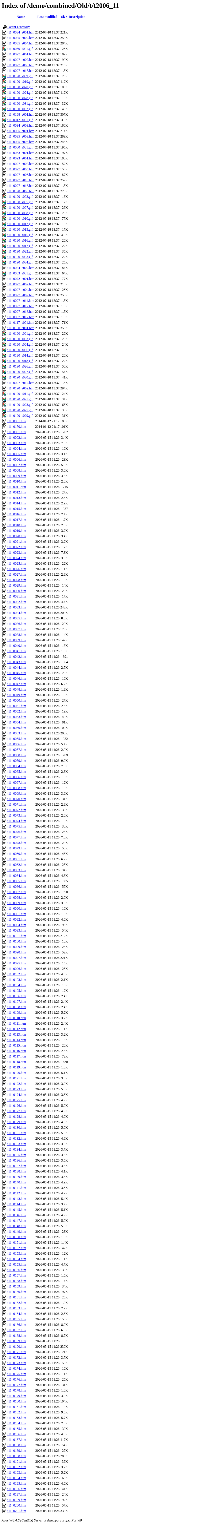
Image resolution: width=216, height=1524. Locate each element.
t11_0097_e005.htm (20, 169)
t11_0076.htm (16, 832)
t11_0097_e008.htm (20, 65)
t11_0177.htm (16, 1385)
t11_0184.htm (16, 1423)
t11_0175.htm (16, 1374)
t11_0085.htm (16, 881)
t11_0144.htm (16, 1204)
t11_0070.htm (16, 799)
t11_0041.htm (16, 651)
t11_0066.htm (16, 777)
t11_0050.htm (16, 700)
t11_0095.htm (16, 963)
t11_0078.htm (16, 843)
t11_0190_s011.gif (19, 394)
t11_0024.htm (16, 558)
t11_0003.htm (16, 443)
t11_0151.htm (16, 1242)
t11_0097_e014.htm (20, 383)
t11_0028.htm (16, 580)
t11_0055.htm (16, 739)
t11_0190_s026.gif (20, 366)
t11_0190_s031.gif (20, 103)
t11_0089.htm (16, 903)
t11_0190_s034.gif (20, 262)
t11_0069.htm (16, 793)
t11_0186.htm (16, 1434)
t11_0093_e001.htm (20, 158)
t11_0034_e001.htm (20, 32)
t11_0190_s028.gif (20, 98)
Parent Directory (18, 27)
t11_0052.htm (16, 711)
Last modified (47, 17)
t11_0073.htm (16, 815)
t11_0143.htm (16, 1198)
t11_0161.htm (16, 1297)
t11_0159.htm (16, 1286)
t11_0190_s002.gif (20, 196)
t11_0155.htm (16, 1264)
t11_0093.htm (16, 930)
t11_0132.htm (16, 1138)
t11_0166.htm (16, 1324)
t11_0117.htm (16, 1056)
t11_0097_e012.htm (20, 306)
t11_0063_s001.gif (20, 273)
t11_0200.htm (16, 1505)
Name (21, 17)
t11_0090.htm (16, 908)
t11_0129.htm (16, 1122)
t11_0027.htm (16, 574)
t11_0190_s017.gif (20, 246)
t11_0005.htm (16, 454)
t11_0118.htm (16, 1062)
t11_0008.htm (16, 470)
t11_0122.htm (16, 1084)
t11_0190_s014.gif (20, 355)
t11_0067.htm (16, 782)
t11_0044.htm (16, 667)
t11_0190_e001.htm (20, 328)
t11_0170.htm (16, 426)
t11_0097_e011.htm (20, 300)
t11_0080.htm (16, 854)
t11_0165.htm (16, 1319)
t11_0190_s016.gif (20, 240)
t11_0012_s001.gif (20, 120)
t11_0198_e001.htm (20, 114)
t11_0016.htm (16, 514)
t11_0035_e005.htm (20, 142)
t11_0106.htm (16, 996)
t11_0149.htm (16, 1231)
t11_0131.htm (16, 1133)
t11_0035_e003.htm (20, 136)
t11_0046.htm (16, 678)
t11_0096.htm (16, 969)
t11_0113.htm (16, 1034)
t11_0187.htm (16, 1439)
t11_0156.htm (16, 1270)
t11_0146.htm (16, 1215)
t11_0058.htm (16, 755)
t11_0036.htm (16, 624)
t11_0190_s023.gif (20, 404)
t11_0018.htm (16, 525)
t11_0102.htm (16, 974)
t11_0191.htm (16, 1461)
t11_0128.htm (16, 1116)
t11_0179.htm (16, 1396)
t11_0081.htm (16, 859)
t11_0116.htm (16, 1051)
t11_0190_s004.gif (20, 344)
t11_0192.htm (16, 1467)
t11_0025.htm (16, 563)
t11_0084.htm (16, 875)
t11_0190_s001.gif (20, 333)
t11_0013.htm (16, 498)
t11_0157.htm (16, 1275)
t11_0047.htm (16, 684)
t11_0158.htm (16, 1281)
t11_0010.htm (16, 481)
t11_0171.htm (16, 1352)
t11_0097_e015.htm (20, 70)
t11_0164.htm (16, 1313)
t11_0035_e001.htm (20, 131)
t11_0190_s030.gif (20, 377)
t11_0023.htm (16, 552)
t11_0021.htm (16, 541)
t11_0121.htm (16, 1078)
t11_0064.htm (16, 766)
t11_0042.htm (16, 656)
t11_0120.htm (16, 1073)
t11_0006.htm (16, 459)
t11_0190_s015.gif (20, 235)
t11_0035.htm (16, 618)
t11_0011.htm (16, 487)
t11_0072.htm (16, 810)
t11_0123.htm (16, 1089)
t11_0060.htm (16, 728)
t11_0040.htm (16, 645)
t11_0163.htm (16, 1308)
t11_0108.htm (16, 1007)
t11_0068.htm (16, 788)
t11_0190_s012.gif (20, 224)
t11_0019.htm (16, 530)
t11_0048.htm (16, 689)
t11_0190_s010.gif (20, 218)
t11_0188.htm (16, 1445)
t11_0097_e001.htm (20, 54)
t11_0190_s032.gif (20, 109)
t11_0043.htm (16, 662)
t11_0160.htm (16, 1292)
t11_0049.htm (16, 695)
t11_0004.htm (16, 448)
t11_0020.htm (16, 536)
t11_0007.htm (16, 465)
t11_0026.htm (16, 569)
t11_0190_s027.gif (20, 372)
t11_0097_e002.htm (20, 284)
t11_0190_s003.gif (20, 339)
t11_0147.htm (16, 1220)
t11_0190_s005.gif (20, 202)
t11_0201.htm (16, 1511)
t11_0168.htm (16, 1335)
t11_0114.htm (16, 1040)
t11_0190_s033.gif (20, 257)
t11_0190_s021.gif (20, 399)
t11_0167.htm (16, 1330)
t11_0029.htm (16, 585)
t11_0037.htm (16, 629)
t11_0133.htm (16, 1144)
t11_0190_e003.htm (20, 191)
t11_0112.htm (16, 1029)
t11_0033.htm (16, 607)
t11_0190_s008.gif (20, 213)
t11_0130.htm (16, 1127)
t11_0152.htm (16, 1248)
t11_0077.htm (16, 837)
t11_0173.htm (16, 1363)
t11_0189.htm (16, 1450)
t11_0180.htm (16, 1401)
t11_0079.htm (16, 848)
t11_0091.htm (16, 914)
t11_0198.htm (16, 1456)
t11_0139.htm (16, 1177)
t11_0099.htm (16, 947)
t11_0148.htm (16, 1226)
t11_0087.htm (16, 892)
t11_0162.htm (16, 1303)
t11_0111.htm (16, 1023)
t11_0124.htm (16, 1094)
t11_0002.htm (16, 437)
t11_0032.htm (16, 602)
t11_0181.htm (16, 1407)
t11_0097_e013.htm (20, 311)
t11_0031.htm (16, 596)
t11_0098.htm (16, 952)
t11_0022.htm (16, 547)
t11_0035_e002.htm (20, 38)
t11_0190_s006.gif (20, 350)
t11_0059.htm (16, 760)
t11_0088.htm (16, 897)
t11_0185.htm (16, 1428)
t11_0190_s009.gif (20, 76)
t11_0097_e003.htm (20, 164)
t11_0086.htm (16, 886)
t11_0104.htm (16, 985)
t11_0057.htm (16, 749)
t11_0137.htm (16, 1166)
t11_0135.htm (16, 1155)
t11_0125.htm (16, 1100)
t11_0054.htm (16, 722)
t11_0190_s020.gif (20, 87)
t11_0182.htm (16, 1412)
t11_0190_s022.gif (20, 251)
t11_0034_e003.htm (20, 125)
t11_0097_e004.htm (20, 289)
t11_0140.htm (16, 1182)
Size (64, 17)
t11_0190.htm (16, 1346)
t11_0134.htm (16, 1149)
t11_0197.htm (16, 1494)
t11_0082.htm (16, 864)
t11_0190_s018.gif (20, 361)
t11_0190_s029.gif (20, 415)
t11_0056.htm (16, 744)
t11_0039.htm (16, 640)
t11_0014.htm (16, 503)
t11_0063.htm (16, 733)
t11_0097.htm (16, 958)
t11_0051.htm (16, 706)
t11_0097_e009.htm (20, 295)
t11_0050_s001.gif (20, 49)
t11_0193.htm (16, 1472)
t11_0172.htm (16, 1357)
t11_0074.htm (16, 821)
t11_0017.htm (16, 519)
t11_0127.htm (16, 1111)
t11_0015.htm (16, 509)
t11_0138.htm (16, 1171)
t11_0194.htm (16, 1478)
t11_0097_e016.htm (20, 185)
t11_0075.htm (16, 826)
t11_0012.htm (16, 492)
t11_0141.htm (16, 1188)
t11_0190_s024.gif (20, 92)
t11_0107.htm (16, 1001)
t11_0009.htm (16, 476)
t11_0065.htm (16, 771)
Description (77, 17)
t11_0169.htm (16, 1341)
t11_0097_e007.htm (20, 59)
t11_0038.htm (16, 634)
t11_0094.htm (16, 925)
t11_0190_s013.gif (20, 229)
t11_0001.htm (16, 432)
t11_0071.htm (16, 804)
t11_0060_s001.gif (20, 147)
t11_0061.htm (16, 421)
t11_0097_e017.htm (20, 317)
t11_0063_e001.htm (20, 153)
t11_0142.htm (16, 1193)
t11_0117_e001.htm (20, 322)
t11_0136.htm (16, 1160)
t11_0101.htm (16, 936)
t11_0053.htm (16, 717)
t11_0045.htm (16, 673)
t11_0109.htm (16, 1012)
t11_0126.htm (16, 1105)
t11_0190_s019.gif (20, 81)
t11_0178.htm (16, 1390)
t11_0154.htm (16, 1259)
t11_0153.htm (16, 1253)
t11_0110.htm (16, 1018)
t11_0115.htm (16, 1045)
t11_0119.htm (16, 1067)
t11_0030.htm (16, 591)
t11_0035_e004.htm (20, 43)
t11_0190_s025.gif (20, 410)
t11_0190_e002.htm (20, 388)
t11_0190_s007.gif (20, 207)
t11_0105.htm (16, 990)
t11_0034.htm (16, 613)
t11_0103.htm (16, 979)
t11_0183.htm (16, 1418)
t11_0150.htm (16, 1237)
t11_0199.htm (16, 1500)
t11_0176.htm (16, 1379)
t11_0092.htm (16, 919)
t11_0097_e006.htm (20, 174)
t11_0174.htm (16, 1368)
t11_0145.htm (16, 1209)
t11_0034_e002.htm (20, 268)
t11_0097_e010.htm (20, 180)
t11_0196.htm (16, 1489)
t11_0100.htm (16, 941)
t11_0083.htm (16, 870)
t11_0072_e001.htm (20, 279)
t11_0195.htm (16, 1483)
